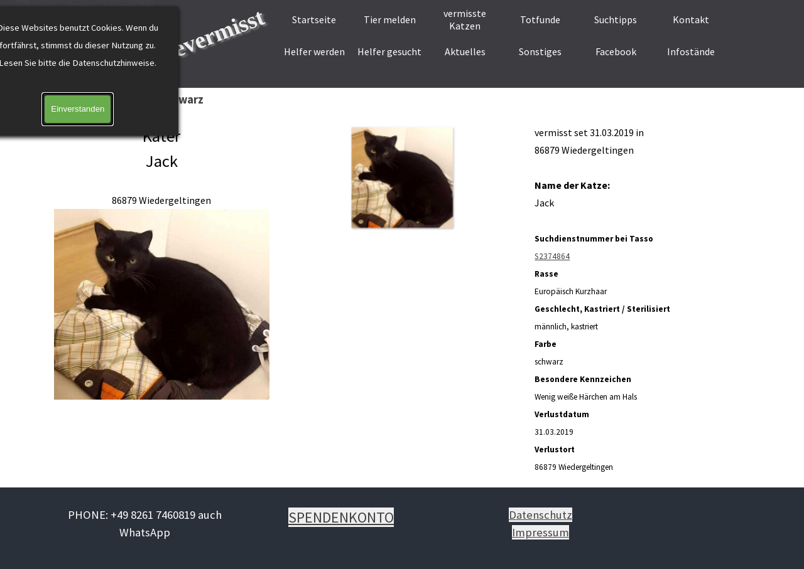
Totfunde (540, 19)
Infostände (691, 51)
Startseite (314, 19)
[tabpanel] (161, 262)
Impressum (540, 532)
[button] (401, 177)
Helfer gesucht (389, 51)
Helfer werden (314, 51)
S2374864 (552, 256)
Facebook (615, 51)
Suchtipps (615, 19)
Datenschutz (540, 515)
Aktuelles (465, 51)
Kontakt (691, 19)
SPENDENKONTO (341, 517)
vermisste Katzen (464, 19)
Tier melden (390, 19)
